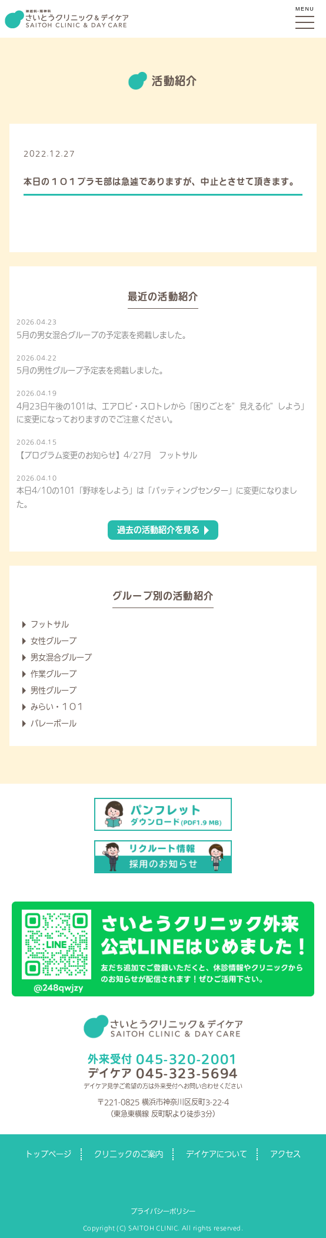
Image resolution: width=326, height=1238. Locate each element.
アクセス (285, 1154)
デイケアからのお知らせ (122, 153)
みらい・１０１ (57, 707)
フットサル (50, 624)
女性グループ (53, 641)
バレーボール (53, 723)
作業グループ (53, 674)
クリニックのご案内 (128, 1154)
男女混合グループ (61, 657)
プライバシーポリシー (163, 1211)
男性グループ (53, 690)
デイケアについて (216, 1154)
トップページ (48, 1154)
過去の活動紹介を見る (158, 530)
